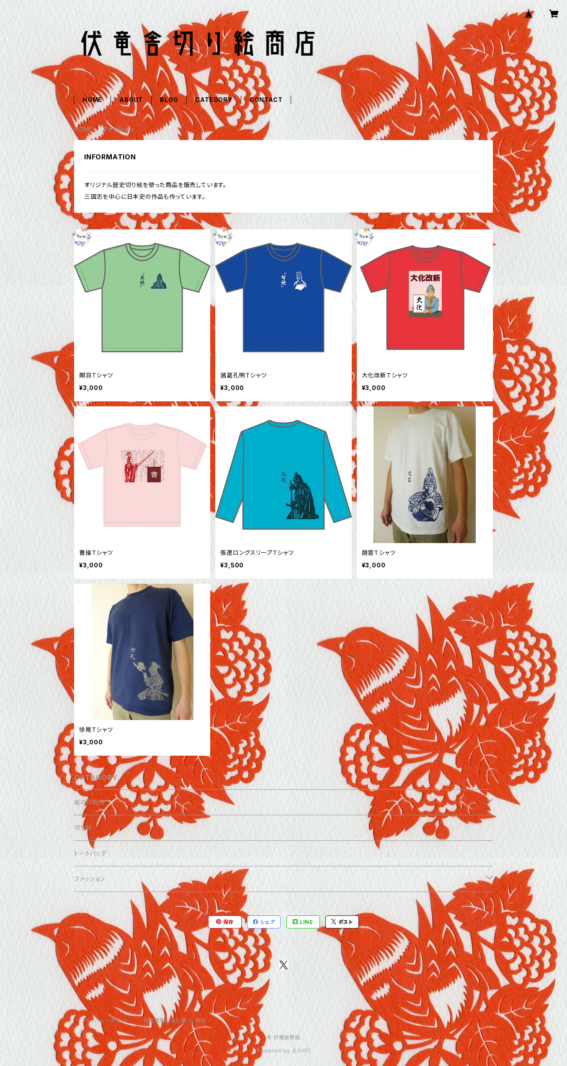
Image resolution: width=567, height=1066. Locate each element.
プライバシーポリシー (105, 1020)
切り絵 (83, 827)
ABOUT (131, 99)
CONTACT (266, 99)
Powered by (283, 1051)
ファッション (89, 878)
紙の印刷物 (89, 802)
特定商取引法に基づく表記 (175, 1020)
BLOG (169, 99)
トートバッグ (90, 853)
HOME (92, 99)
